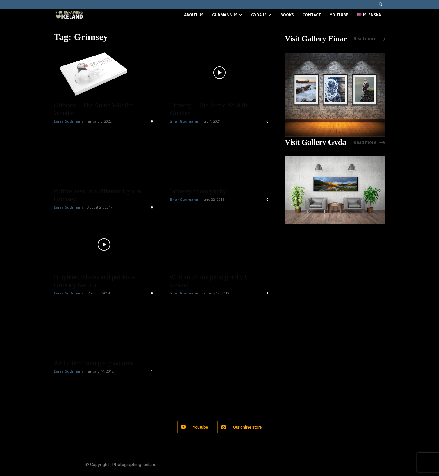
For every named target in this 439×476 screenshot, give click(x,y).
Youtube (339, 14)
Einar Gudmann (68, 121)
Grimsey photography (197, 191)
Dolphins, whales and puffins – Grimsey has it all (94, 281)
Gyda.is (261, 14)
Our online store (247, 427)
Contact (311, 14)
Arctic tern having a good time (94, 363)
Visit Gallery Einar (316, 39)
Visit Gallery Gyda (315, 142)
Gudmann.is (227, 14)
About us (193, 14)
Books (287, 14)
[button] (380, 4)
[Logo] (69, 15)
